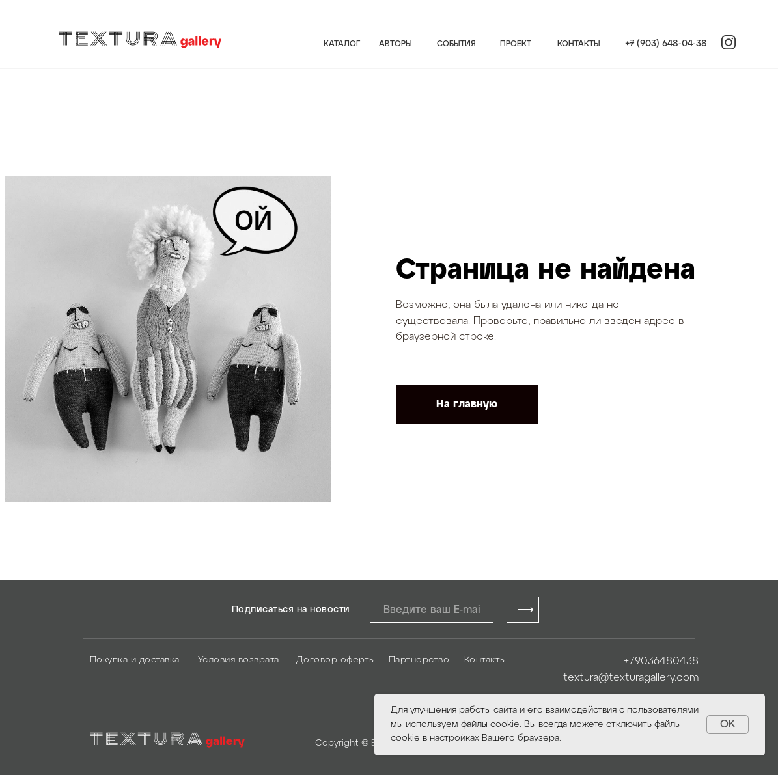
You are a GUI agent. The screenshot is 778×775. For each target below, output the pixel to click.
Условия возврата (238, 660)
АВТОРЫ (395, 44)
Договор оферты (336, 660)
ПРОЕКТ (515, 44)
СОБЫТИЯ (456, 44)
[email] (431, 610)
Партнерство (419, 660)
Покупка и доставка (135, 660)
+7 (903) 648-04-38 (666, 44)
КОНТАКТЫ (578, 44)
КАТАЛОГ (342, 44)
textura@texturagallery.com (631, 678)
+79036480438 (661, 661)
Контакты (485, 660)
